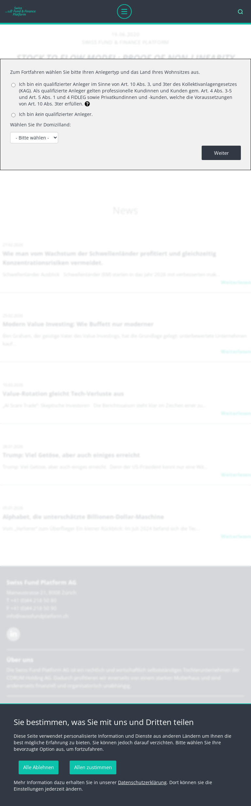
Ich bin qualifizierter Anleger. (56, 114)
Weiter (221, 153)
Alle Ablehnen (38, 767)
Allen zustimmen (93, 767)
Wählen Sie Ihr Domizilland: (40, 124)
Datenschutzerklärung (142, 782)
